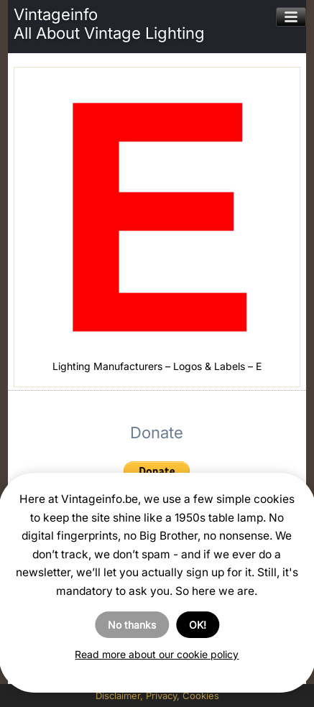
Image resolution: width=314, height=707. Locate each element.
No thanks (132, 625)
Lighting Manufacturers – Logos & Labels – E (157, 366)
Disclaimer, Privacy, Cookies (157, 695)
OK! (197, 625)
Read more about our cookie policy (157, 654)
